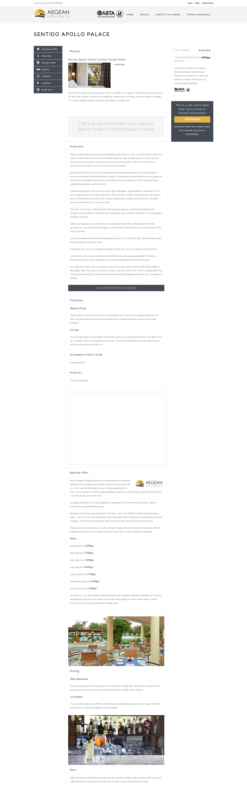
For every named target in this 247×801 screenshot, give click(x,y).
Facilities (44, 76)
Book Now (45, 89)
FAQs (197, 3)
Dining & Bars (46, 62)
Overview (44, 55)
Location (44, 83)
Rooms (43, 69)
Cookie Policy (207, 3)
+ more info (119, 64)
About (190, 3)
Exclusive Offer (47, 49)
